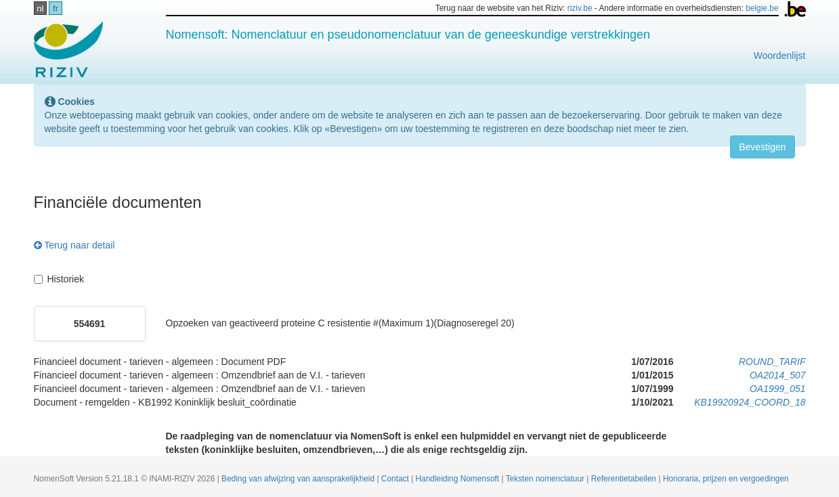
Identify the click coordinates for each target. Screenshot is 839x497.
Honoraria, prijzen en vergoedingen (726, 478)
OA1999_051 (778, 388)
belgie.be (762, 8)
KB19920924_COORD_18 (749, 402)
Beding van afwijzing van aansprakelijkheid (299, 478)
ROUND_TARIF (772, 361)
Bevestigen (762, 147)
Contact (396, 478)
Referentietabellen (625, 478)
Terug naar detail (74, 245)
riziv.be (580, 8)
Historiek (59, 279)
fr (55, 8)
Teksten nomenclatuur (546, 478)
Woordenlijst (780, 55)
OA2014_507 (778, 375)
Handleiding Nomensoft (459, 478)
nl (40, 8)
